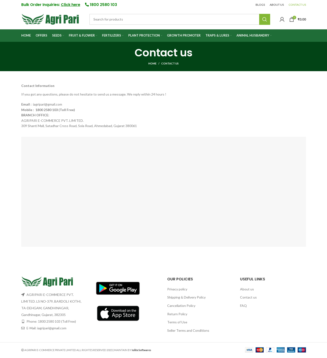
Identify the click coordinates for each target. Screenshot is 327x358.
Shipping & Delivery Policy (186, 298)
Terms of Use (177, 323)
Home (152, 64)
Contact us (248, 298)
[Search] (179, 19)
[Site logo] (50, 19)
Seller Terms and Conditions (188, 331)
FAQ (243, 306)
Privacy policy (177, 290)
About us (247, 290)
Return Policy (177, 315)
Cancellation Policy (181, 306)
